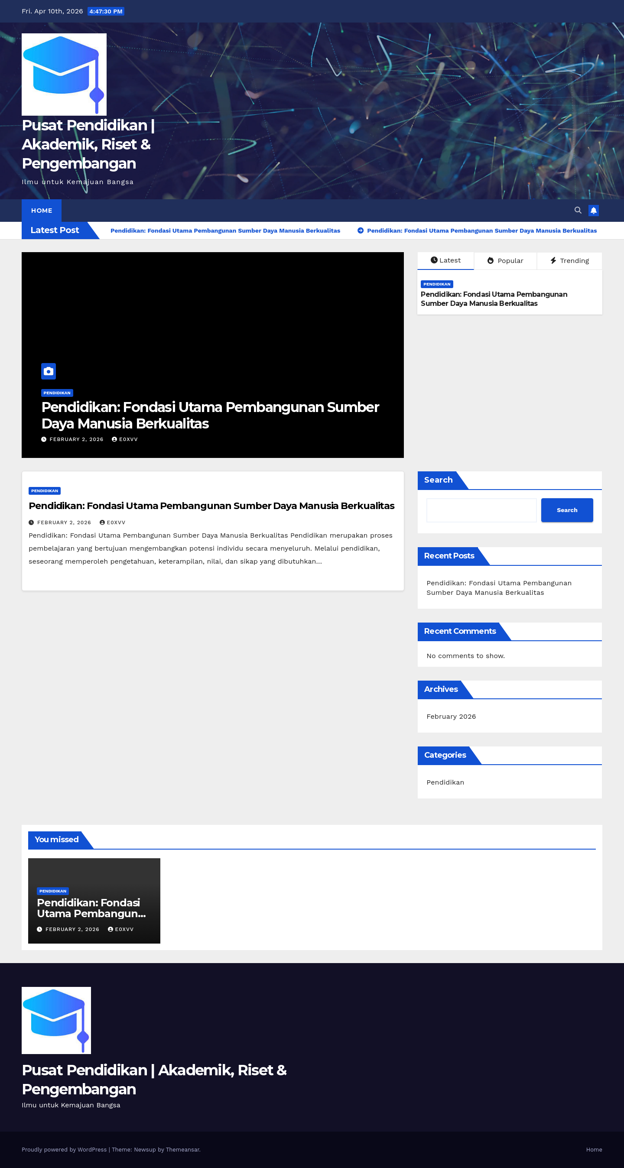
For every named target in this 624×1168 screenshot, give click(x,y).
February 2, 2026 (77, 439)
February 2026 (451, 716)
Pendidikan (57, 392)
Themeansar (182, 1149)
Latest (446, 260)
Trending (569, 260)
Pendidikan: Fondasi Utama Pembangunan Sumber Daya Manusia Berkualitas (210, 415)
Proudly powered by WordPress (65, 1149)
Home (41, 210)
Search (438, 480)
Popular (505, 260)
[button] (578, 210)
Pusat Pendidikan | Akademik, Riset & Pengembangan (88, 144)
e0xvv (125, 439)
